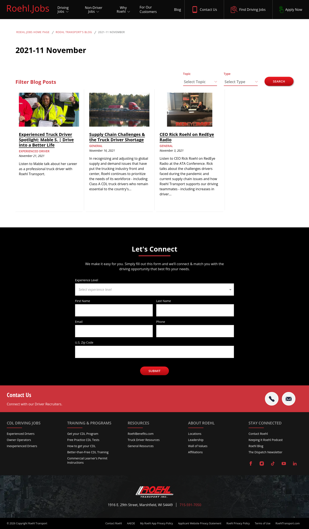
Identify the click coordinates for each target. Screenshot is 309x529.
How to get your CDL (81, 446)
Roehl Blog (256, 446)
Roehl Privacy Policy (238, 523)
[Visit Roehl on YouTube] (284, 464)
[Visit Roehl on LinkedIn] (295, 464)
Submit (155, 371)
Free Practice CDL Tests (83, 440)
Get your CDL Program (82, 434)
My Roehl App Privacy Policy (156, 523)
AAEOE (131, 523)
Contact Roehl (258, 434)
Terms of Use (262, 523)
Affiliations (195, 452)
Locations (194, 434)
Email (79, 321)
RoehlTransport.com (288, 523)
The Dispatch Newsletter (265, 452)
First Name (82, 300)
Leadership (195, 440)
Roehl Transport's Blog (74, 32)
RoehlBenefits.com (140, 434)
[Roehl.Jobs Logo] (28, 14)
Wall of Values (197, 446)
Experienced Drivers (21, 434)
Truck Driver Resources (144, 440)
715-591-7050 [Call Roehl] (190, 505)
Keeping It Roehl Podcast (266, 440)
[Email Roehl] (288, 399)
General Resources (140, 446)
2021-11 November (111, 32)
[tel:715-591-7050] (271, 399)
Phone (160, 321)
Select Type (235, 81)
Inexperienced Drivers (22, 446)
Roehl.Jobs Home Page (33, 32)
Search (279, 81)
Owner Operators (19, 440)
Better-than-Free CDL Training (88, 452)
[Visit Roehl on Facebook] (251, 464)
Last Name (163, 300)
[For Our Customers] (153, 9)
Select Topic (195, 81)
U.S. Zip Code (84, 342)
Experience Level (86, 280)
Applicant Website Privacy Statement (199, 523)
